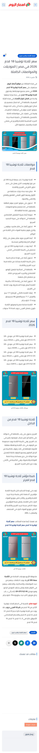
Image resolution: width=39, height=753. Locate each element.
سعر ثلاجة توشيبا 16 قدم (15, 525)
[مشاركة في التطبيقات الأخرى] (8, 643)
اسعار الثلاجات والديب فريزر (27, 55)
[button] (27, 643)
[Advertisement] (19, 33)
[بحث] (3, 4)
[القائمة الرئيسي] (35, 4)
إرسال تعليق (29, 734)
